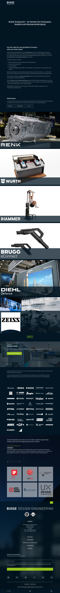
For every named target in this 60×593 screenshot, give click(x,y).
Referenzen (30, 545)
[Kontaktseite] (30, 591)
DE (7, 591)
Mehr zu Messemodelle (14, 353)
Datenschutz (33, 584)
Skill (30, 106)
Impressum (26, 584)
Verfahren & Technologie (30, 542)
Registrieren (30, 569)
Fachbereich (21, 106)
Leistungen (30, 540)
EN (9, 591)
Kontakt (30, 548)
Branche (11, 106)
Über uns (30, 537)
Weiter (30, 336)
